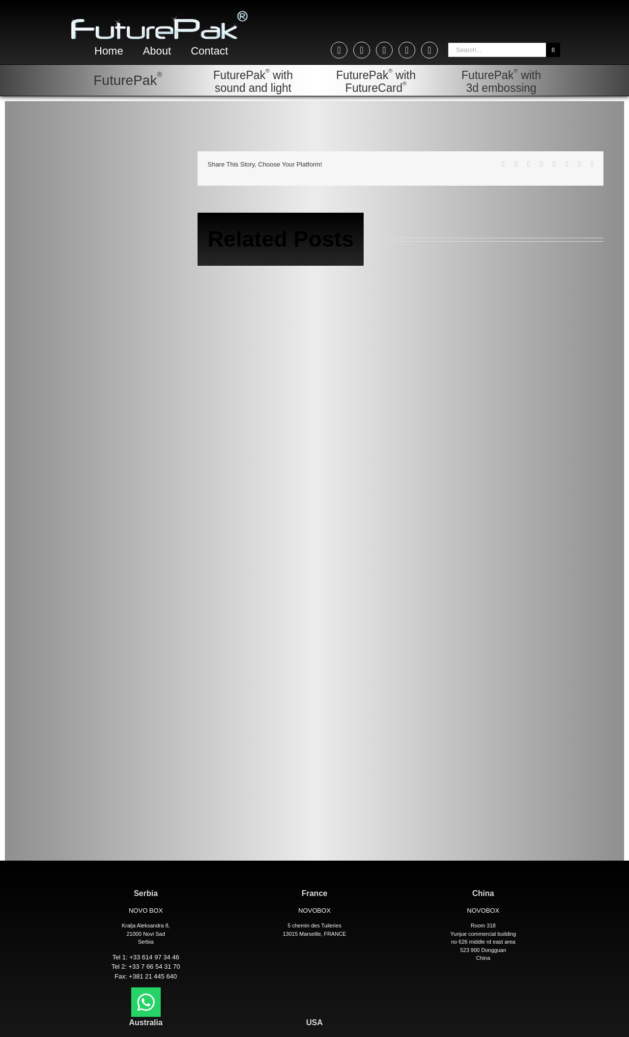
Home (108, 51)
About (157, 51)
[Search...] (497, 50)
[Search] (553, 50)
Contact (209, 51)
